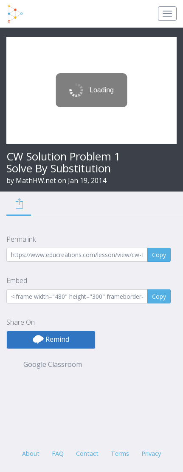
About (30, 453)
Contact (87, 453)
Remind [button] (51, 339)
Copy (159, 255)
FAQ (58, 453)
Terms (120, 453)
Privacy (151, 453)
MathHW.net (36, 180)
